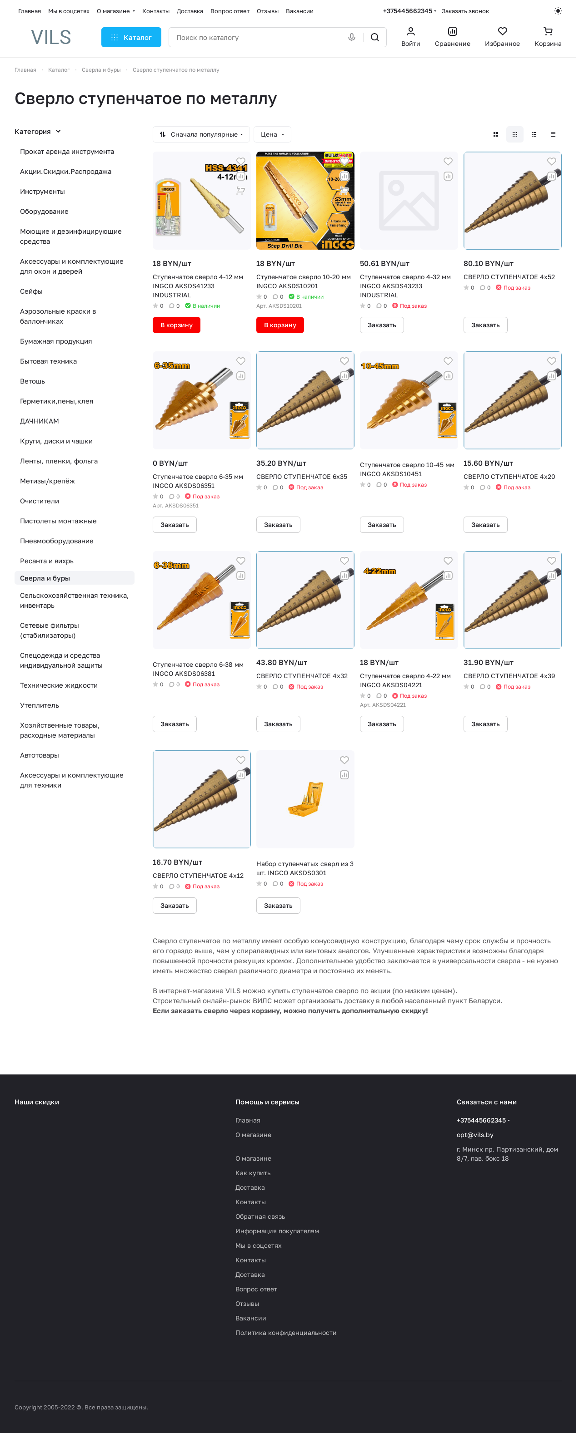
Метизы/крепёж (47, 481)
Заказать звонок (465, 11)
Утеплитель (39, 705)
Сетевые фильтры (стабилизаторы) (49, 630)
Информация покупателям (277, 1231)
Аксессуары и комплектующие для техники (72, 780)
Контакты (250, 1202)
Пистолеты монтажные (58, 521)
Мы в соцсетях (258, 1245)
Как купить (252, 1173)
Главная (247, 1120)
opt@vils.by (475, 1134)
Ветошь (32, 381)
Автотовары (39, 755)
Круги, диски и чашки (56, 441)
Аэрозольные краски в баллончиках (58, 316)
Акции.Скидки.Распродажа (65, 171)
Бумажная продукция (56, 341)
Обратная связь (260, 1216)
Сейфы (31, 291)
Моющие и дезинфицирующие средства (71, 236)
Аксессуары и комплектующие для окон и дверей (72, 266)
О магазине (253, 1134)
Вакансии (250, 1318)
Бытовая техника (48, 361)
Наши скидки (37, 1102)
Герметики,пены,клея (57, 401)
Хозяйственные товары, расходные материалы (60, 730)
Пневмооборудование (57, 541)
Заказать (382, 325)
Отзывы (247, 1303)
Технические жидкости (59, 685)
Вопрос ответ (256, 1289)
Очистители (39, 501)
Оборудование (44, 211)
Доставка (250, 1187)
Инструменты (42, 191)
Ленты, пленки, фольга (59, 461)
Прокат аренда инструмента (67, 151)
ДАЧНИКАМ (39, 421)
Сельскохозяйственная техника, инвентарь (74, 600)
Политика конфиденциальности (286, 1332)
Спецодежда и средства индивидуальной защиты (61, 660)
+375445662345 (407, 11)
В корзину (176, 325)
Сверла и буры (45, 578)
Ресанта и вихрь (47, 560)
